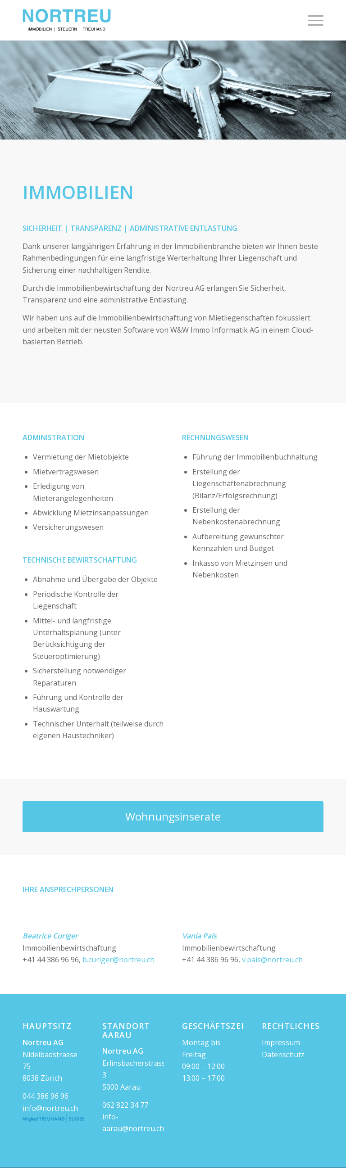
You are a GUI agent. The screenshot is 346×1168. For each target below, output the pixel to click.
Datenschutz (283, 1055)
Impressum (281, 1042)
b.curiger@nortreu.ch (118, 960)
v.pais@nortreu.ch (272, 960)
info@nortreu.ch (50, 1108)
